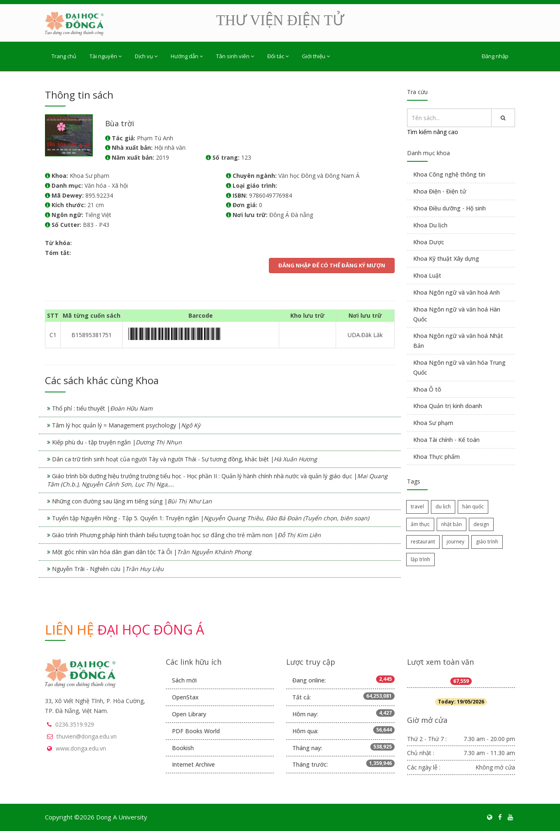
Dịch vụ (146, 56)
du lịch (443, 506)
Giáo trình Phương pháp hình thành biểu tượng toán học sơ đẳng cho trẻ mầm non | (186, 535)
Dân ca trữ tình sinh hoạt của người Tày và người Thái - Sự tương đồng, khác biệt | (184, 459)
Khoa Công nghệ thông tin (449, 174)
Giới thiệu (316, 56)
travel (417, 506)
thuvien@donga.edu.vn (86, 736)
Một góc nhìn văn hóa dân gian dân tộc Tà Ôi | (152, 552)
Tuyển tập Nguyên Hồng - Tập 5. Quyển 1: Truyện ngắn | (210, 518)
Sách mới (184, 680)
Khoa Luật (427, 275)
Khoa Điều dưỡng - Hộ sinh (449, 208)
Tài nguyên (105, 56)
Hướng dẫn (187, 56)
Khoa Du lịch (430, 225)
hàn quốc (473, 506)
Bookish (183, 748)
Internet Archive (193, 764)
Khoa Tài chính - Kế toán (446, 440)
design (481, 524)
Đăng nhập (495, 56)
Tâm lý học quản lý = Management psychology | (126, 425)
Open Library (189, 714)
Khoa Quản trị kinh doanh (447, 406)
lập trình (420, 559)
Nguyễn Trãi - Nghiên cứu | (108, 569)
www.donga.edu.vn (81, 748)
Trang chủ (64, 56)
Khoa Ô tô (427, 389)
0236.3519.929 (74, 724)
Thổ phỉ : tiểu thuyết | (102, 408)
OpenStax (185, 697)
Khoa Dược (428, 242)
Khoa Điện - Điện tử (439, 191)
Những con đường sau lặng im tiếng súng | (132, 501)
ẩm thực (420, 524)
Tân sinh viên (235, 56)
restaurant (423, 541)
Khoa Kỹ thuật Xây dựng (446, 258)
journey (455, 541)
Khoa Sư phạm (433, 423)
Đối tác (278, 56)
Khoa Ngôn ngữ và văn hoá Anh (456, 292)
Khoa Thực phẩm (436, 456)
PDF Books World (196, 731)
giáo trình (487, 541)
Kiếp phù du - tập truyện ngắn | (117, 442)
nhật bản (451, 524)
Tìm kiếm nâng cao (432, 132)
